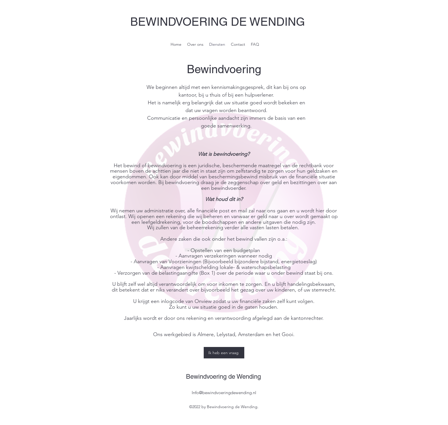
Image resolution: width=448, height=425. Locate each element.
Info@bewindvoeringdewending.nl (224, 392)
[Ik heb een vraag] (224, 352)
